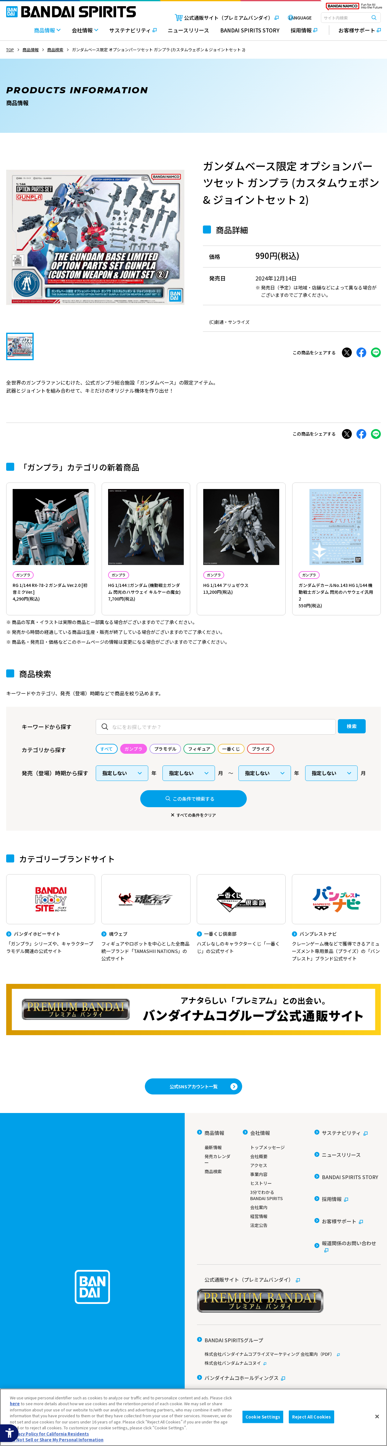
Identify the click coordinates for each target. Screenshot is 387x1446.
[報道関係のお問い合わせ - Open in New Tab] (347, 1220)
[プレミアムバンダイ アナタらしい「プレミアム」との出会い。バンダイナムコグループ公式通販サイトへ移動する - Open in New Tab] (193, 1024)
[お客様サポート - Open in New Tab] (355, 30)
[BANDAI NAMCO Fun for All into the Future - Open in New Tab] (354, 8)
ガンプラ (28, 576)
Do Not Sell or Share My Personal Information (56, 1440)
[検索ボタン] (374, 17)
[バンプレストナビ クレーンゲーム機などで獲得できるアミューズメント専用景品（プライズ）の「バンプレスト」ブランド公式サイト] (336, 931)
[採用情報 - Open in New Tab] (304, 33)
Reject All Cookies (311, 1417)
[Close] (377, 1416)
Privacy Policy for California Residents (49, 1434)
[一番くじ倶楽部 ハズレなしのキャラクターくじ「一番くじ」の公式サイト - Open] (241, 927)
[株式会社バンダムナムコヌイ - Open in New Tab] (289, 1329)
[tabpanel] (95, 237)
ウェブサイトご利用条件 (219, 1373)
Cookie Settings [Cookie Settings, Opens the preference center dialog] (263, 1417)
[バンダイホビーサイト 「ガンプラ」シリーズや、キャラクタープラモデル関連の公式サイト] (50, 927)
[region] (193, 1417)
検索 (339, 737)
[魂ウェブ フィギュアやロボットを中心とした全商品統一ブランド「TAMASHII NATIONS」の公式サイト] (145, 931)
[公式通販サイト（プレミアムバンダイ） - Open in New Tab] (215, 17)
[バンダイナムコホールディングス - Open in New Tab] (241, 1340)
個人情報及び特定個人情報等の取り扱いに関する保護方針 (249, 1381)
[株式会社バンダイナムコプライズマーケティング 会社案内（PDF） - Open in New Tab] (289, 1320)
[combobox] (351, 17)
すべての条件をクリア (196, 826)
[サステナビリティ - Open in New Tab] (133, 33)
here (15, 1403)
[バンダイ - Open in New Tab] (214, 1350)
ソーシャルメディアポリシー (279, 1373)
